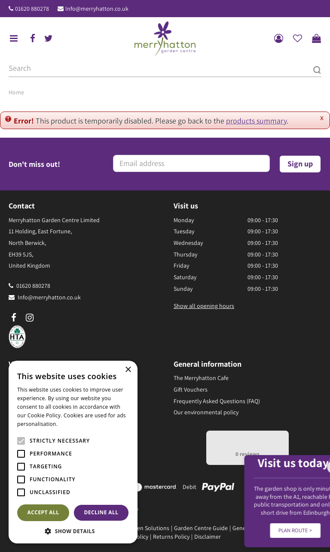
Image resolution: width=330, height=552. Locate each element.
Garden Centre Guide (201, 528)
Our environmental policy (206, 412)
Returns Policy (171, 536)
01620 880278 (32, 8)
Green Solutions (148, 528)
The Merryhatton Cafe (201, 378)
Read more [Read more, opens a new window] (73, 424)
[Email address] (191, 163)
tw (48, 38)
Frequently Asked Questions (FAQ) (217, 401)
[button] (73, 531)
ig (29, 318)
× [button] (128, 370)
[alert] (73, 452)
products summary (256, 121)
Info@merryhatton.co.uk (96, 8)
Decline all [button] (101, 512)
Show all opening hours (204, 306)
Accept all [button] (43, 512)
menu (14, 38)
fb (33, 38)
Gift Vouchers (191, 389)
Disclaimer (207, 536)
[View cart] (316, 38)
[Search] (165, 68)
